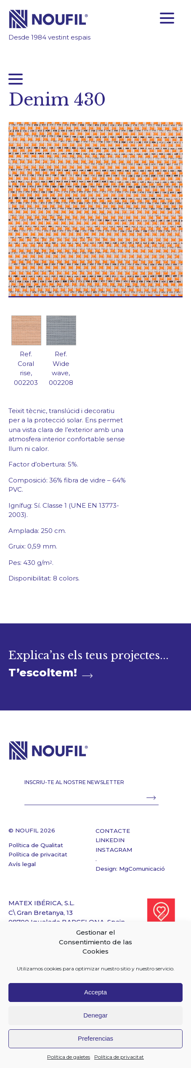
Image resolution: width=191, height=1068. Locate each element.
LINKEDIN (110, 840)
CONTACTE (113, 830)
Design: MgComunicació (130, 868)
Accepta (95, 992)
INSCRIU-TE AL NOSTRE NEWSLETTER (74, 782)
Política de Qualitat (35, 845)
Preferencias (95, 1038)
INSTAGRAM (114, 849)
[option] (25, 354)
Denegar (95, 1015)
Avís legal (22, 864)
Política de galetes (68, 1057)
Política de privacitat (119, 1057)
